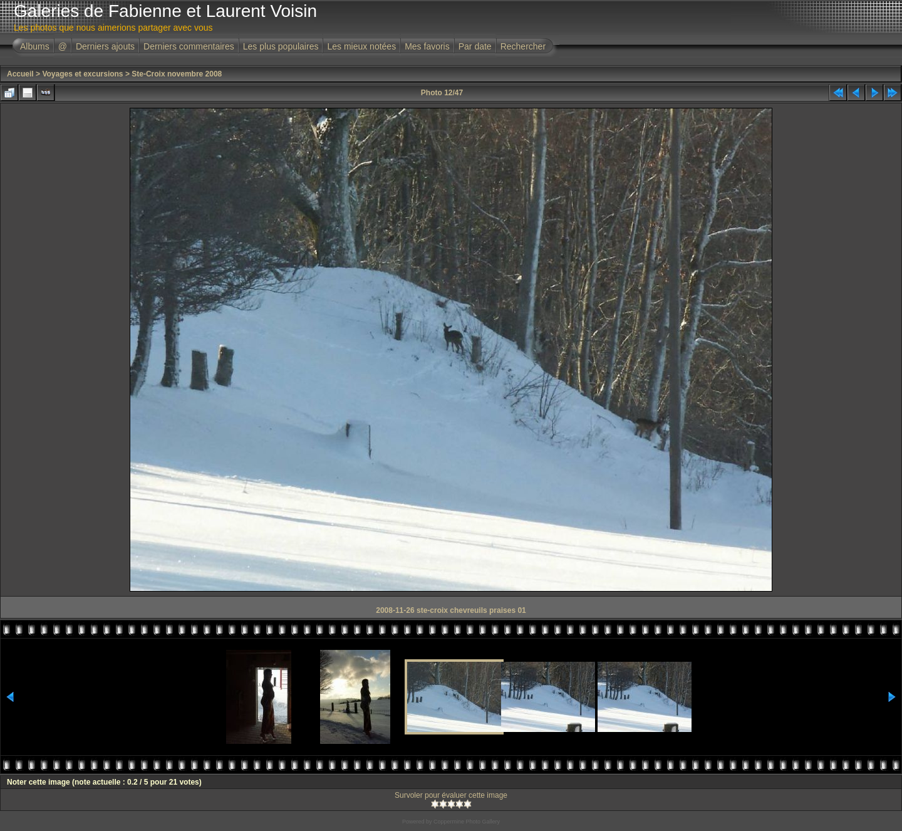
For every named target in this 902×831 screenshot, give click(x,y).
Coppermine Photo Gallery (466, 821)
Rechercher (523, 46)
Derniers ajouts (105, 46)
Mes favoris (427, 46)
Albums (34, 46)
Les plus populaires (281, 46)
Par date (475, 46)
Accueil (20, 74)
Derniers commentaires (188, 46)
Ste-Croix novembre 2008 (177, 74)
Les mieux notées (361, 46)
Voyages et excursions (82, 74)
